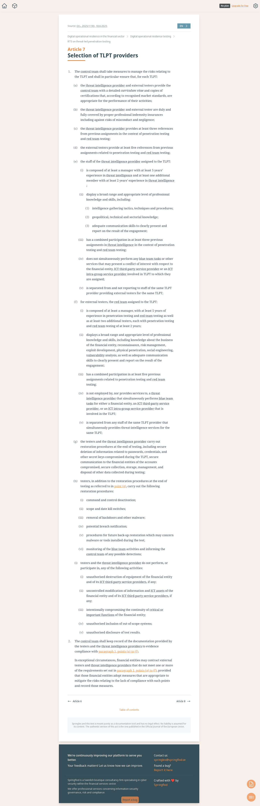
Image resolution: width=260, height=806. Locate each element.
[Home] (4, 5)
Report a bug (130, 799)
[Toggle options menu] (255, 5)
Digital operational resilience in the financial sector (96, 36)
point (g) (120, 486)
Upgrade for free (240, 5)
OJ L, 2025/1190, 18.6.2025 (92, 26)
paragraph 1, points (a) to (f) (118, 651)
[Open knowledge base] (251, 784)
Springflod (160, 785)
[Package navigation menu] (14, 5)
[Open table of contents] (251, 797)
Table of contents (129, 709)
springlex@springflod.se (170, 760)
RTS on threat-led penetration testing (89, 41)
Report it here (163, 770)
